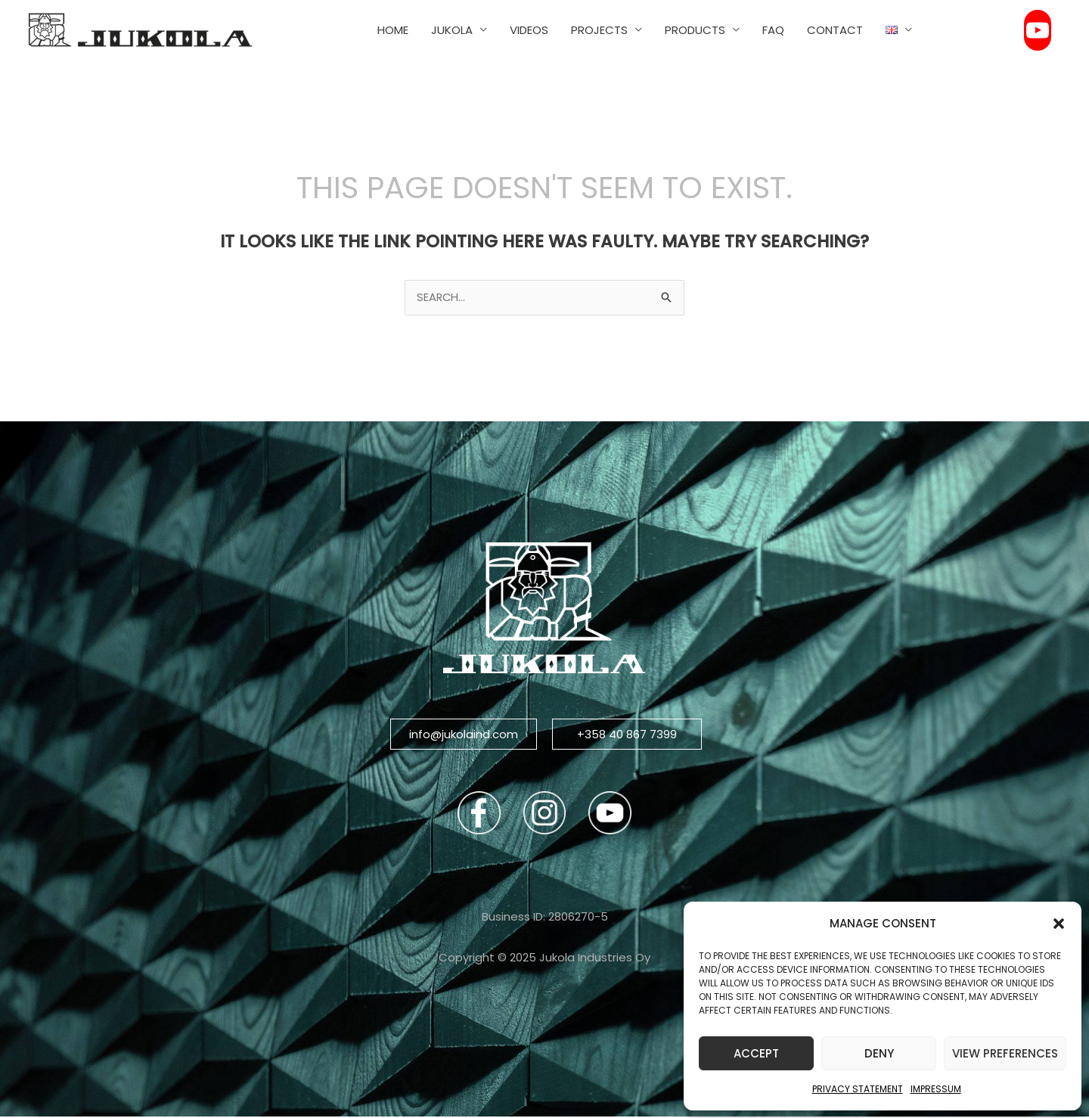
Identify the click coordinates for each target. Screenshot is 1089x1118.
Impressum (936, 1088)
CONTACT (835, 30)
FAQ (773, 30)
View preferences (1005, 1053)
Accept (756, 1053)
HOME (392, 30)
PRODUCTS (695, 30)
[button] (1058, 923)
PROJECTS (599, 30)
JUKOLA (452, 30)
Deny (879, 1053)
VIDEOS (529, 30)
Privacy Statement (857, 1088)
